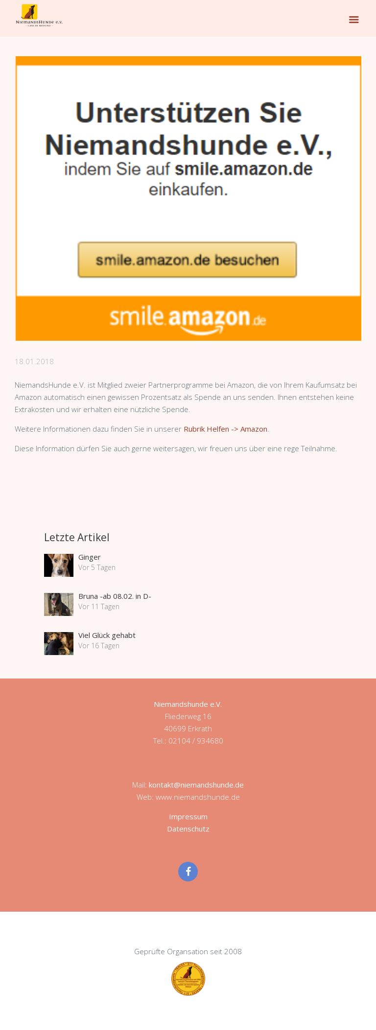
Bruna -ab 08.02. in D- (114, 596)
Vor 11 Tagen (98, 606)
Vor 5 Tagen (97, 567)
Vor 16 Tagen (98, 645)
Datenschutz (188, 828)
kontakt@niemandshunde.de (196, 784)
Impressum (188, 816)
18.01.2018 (34, 361)
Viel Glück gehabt (107, 635)
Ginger (89, 557)
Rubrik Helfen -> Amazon (225, 429)
